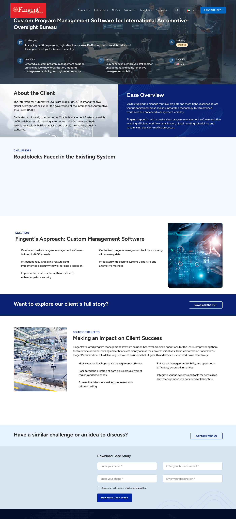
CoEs (116, 10)
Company (162, 10)
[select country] (190, 10)
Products (130, 10)
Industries (101, 10)
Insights (146, 10)
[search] (177, 10)
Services (84, 10)
